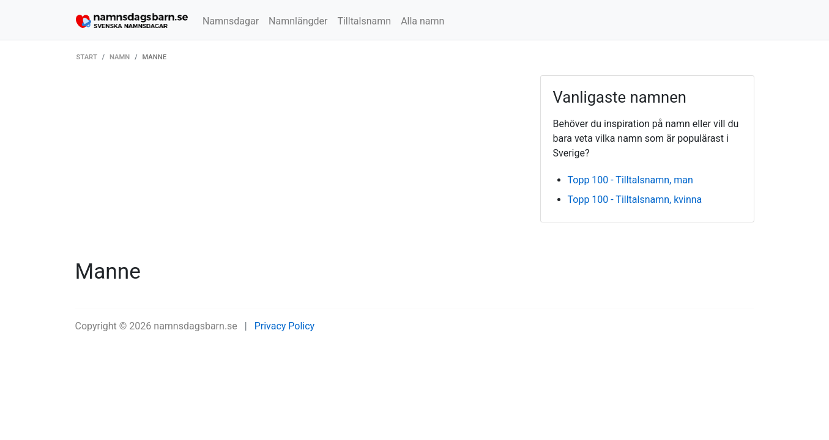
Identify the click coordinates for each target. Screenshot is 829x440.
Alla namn (422, 21)
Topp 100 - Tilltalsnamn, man (630, 180)
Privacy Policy (285, 326)
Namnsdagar (231, 21)
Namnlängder (298, 21)
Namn (120, 57)
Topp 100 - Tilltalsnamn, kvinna (635, 199)
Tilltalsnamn (364, 21)
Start (86, 57)
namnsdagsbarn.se (195, 326)
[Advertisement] (298, 166)
